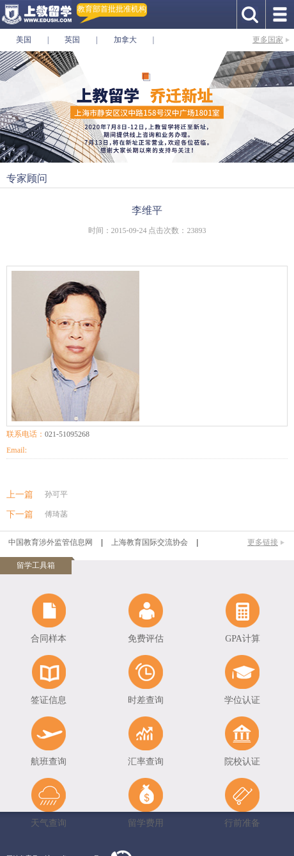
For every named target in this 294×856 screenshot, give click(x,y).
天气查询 (48, 823)
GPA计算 (242, 638)
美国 (23, 39)
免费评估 (146, 638)
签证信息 (48, 700)
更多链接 (262, 542)
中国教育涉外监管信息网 (50, 542)
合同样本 (48, 638)
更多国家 (267, 39)
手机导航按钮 (279, 14)
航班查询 (48, 761)
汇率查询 (146, 761)
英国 (72, 39)
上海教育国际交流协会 (149, 542)
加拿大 (125, 39)
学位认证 (242, 700)
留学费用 (146, 823)
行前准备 (242, 823)
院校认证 (242, 761)
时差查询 (146, 700)
